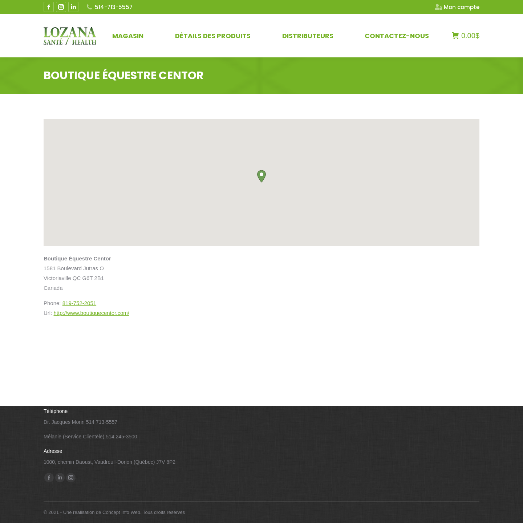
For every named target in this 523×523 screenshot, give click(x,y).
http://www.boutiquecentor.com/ (91, 313)
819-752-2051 (79, 303)
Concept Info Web (121, 512)
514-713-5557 (109, 7)
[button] (261, 176)
